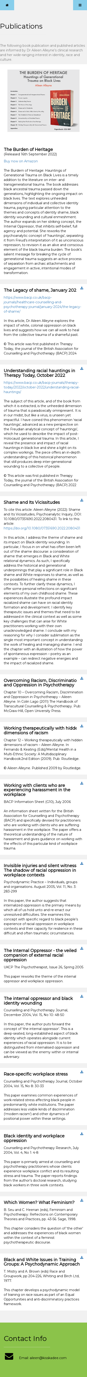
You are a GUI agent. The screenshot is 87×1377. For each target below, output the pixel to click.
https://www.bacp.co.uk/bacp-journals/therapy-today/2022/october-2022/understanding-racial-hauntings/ (42, 387)
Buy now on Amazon (21, 161)
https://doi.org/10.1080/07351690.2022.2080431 (42, 528)
